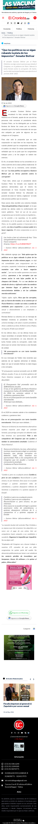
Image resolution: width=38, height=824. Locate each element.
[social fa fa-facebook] (7, 23)
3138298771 (10, 776)
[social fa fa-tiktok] (21, 23)
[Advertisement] (19, 585)
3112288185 (21, 773)
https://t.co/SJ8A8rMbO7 (20, 244)
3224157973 (21, 776)
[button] (25, 23)
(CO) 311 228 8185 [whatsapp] (12, 766)
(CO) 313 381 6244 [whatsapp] (12, 764)
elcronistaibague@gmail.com (16, 780)
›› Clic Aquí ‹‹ (19, 739)
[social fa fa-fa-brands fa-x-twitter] (11, 23)
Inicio (3, 33)
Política (10, 33)
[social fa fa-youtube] (18, 23)
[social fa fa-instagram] (14, 23)
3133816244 (10, 773)
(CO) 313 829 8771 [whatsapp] (12, 769)
